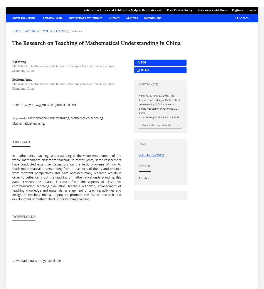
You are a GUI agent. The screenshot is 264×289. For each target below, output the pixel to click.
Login (252, 10)
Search (242, 18)
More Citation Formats (157, 125)
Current (114, 18)
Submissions (152, 18)
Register (237, 10)
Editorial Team (53, 18)
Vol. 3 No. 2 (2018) (55, 31)
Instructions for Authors (85, 18)
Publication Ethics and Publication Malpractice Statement (123, 10)
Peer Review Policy (179, 10)
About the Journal (24, 18)
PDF (143, 62)
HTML (145, 70)
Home (16, 31)
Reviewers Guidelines (212, 10)
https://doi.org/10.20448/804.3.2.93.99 (48, 105)
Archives (132, 18)
